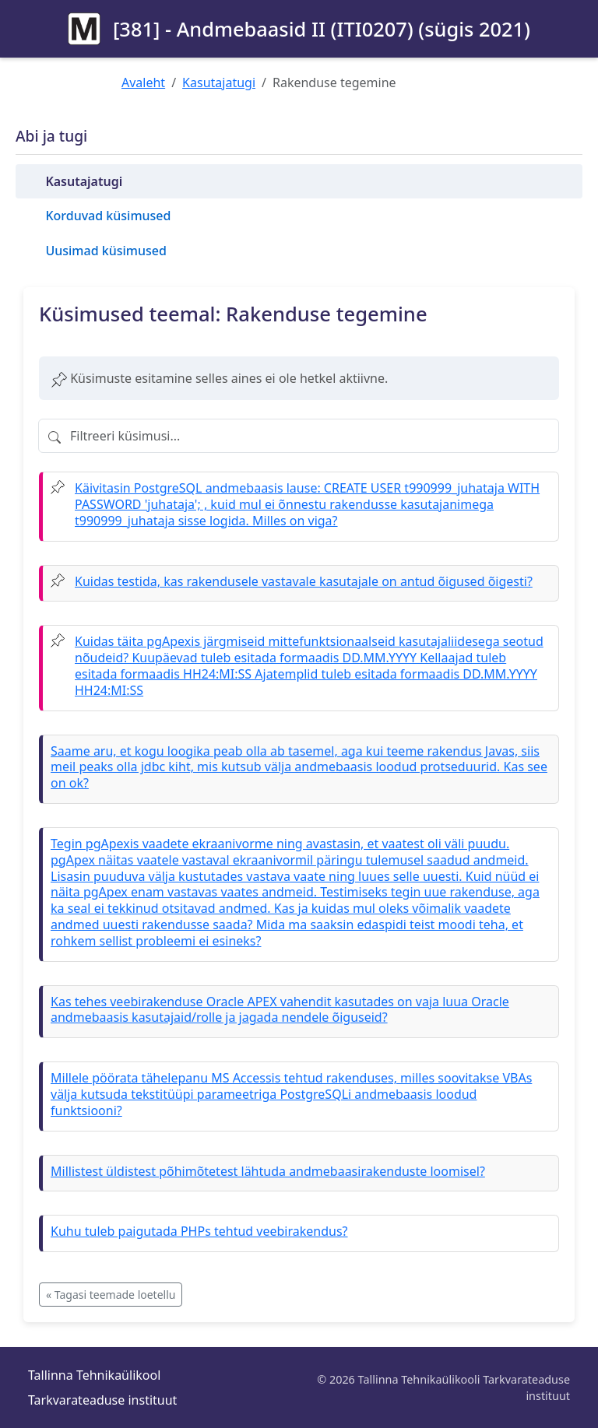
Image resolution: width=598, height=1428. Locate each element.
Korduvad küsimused (108, 215)
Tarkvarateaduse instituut (102, 1400)
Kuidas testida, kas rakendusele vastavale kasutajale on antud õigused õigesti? (304, 581)
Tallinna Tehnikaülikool (94, 1375)
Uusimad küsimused (105, 250)
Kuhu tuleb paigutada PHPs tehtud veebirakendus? (199, 1231)
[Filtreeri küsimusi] (298, 436)
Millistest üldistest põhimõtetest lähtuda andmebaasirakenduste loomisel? (268, 1171)
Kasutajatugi (218, 82)
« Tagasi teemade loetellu (110, 1294)
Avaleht (143, 82)
